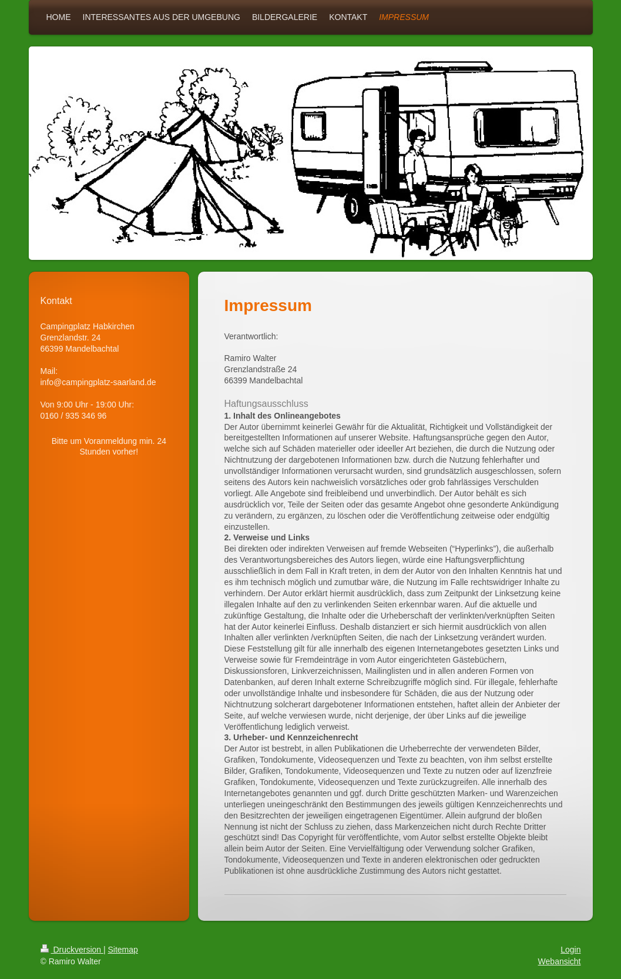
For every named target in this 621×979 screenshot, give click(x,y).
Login (570, 949)
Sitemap (123, 949)
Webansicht (559, 961)
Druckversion (72, 949)
